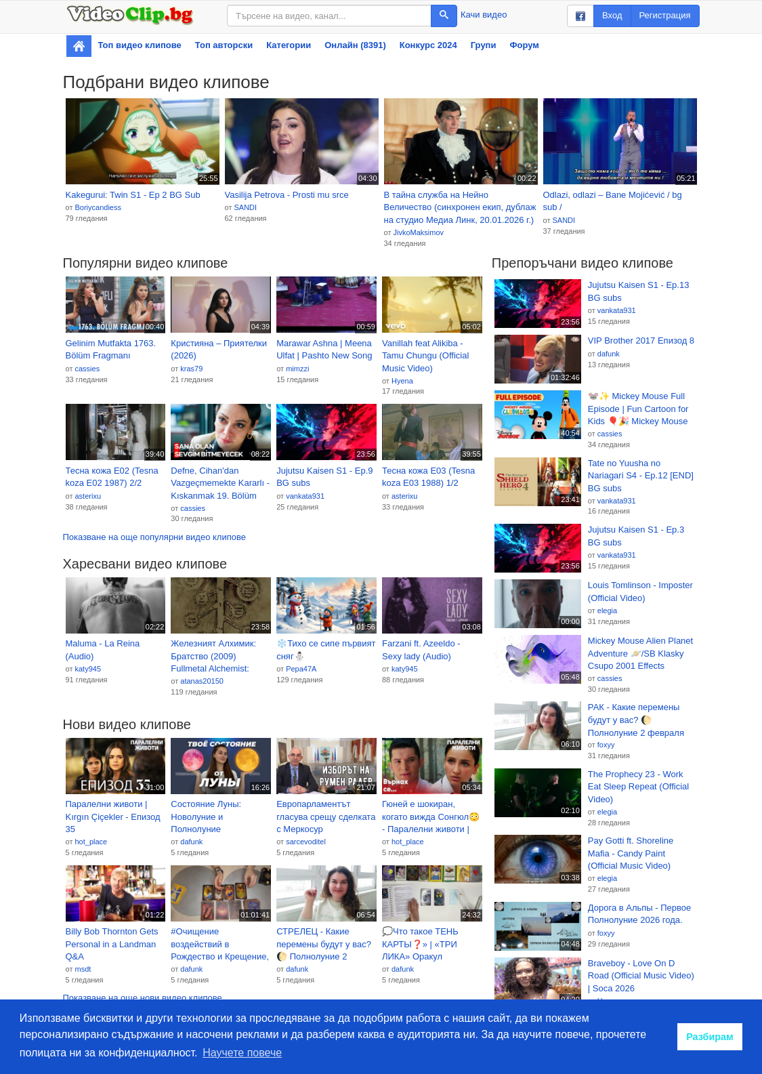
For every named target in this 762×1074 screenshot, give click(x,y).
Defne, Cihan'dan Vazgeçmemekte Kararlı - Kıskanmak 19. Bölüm (220, 483)
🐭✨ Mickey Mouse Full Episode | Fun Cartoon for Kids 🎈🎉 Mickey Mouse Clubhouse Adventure (638, 409)
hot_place (91, 842)
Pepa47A (301, 669)
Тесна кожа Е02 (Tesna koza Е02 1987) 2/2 (112, 477)
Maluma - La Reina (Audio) (103, 649)
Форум (523, 45)
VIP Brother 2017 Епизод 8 (641, 340)
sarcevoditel (306, 842)
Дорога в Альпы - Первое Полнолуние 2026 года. (639, 914)
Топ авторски (224, 45)
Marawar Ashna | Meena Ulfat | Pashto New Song (324, 349)
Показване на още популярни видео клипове (154, 537)
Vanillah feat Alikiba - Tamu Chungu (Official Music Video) (425, 355)
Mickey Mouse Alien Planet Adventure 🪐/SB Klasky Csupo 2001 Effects (640, 653)
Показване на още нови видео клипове (142, 998)
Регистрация (665, 15)
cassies (87, 369)
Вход (612, 15)
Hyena (402, 381)
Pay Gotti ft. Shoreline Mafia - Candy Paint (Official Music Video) (630, 853)
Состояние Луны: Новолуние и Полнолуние (206, 816)
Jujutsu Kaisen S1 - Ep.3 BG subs (636, 536)
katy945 (88, 669)
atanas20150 (202, 681)
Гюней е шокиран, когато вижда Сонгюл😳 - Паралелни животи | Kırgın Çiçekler (431, 817)
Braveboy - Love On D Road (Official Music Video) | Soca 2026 (641, 975)
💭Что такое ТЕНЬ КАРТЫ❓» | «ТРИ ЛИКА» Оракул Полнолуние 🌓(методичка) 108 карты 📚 (428, 944)
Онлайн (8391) (355, 45)
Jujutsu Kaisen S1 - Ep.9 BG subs (324, 477)
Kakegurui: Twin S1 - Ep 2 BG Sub (133, 195)
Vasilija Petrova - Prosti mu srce (287, 195)
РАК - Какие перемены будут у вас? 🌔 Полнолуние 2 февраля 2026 (636, 720)
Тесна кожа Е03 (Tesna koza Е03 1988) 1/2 (428, 477)
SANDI (245, 207)
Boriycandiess (98, 207)
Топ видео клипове (140, 45)
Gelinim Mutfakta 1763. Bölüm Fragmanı (111, 349)
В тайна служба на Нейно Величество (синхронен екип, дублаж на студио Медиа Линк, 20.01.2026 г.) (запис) (460, 208)
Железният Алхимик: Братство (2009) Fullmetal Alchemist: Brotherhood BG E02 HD (219, 656)
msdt (83, 969)
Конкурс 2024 (428, 45)
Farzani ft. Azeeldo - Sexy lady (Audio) (421, 649)
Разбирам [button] (710, 1036)
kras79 (191, 369)
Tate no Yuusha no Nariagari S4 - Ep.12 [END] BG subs (641, 475)
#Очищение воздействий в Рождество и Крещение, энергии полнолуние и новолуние (220, 944)
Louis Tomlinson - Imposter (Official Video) (640, 591)
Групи (483, 45)
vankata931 (305, 496)
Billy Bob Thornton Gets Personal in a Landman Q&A (112, 944)
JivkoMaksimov (418, 232)
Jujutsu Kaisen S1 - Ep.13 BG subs (639, 291)
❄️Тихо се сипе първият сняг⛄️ (325, 649)
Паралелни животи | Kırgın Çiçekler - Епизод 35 (113, 816)
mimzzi (297, 369)
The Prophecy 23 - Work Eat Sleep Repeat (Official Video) (638, 786)
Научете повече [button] (242, 1052)
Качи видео (484, 14)
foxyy (606, 745)
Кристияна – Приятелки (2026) (219, 349)
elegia (607, 610)
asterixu (88, 496)
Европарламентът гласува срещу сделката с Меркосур (325, 816)
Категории (288, 45)
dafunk (191, 842)
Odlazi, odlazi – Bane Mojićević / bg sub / (612, 201)
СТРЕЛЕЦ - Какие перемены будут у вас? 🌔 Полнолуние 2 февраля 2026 (323, 944)
